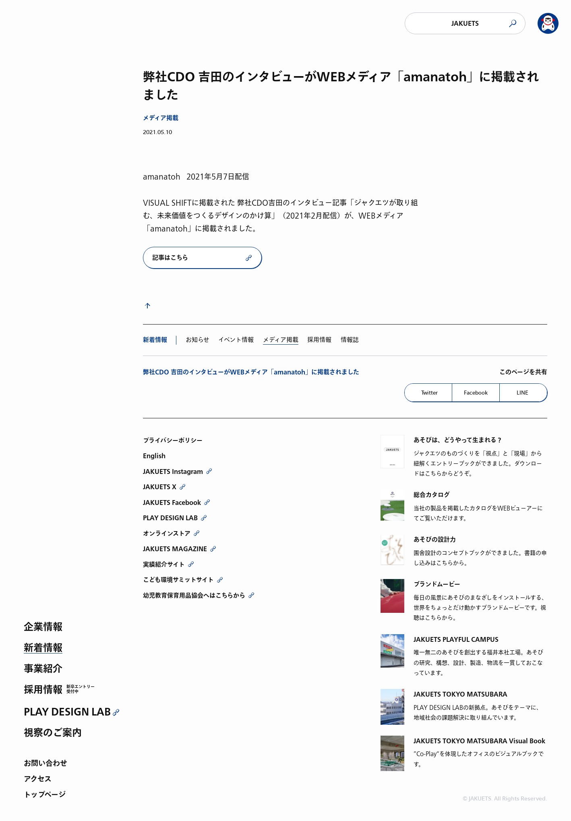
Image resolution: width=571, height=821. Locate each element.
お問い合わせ (45, 764)
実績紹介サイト (164, 564)
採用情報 (43, 690)
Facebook (476, 392)
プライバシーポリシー (173, 440)
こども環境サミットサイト (178, 579)
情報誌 (350, 339)
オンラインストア (166, 533)
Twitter (429, 392)
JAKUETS (465, 23)
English (154, 455)
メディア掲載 (160, 118)
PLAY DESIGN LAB (67, 712)
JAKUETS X (159, 486)
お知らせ (197, 339)
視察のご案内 (53, 733)
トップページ (45, 795)
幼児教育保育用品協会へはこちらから (194, 595)
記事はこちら (170, 258)
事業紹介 (43, 669)
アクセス (38, 780)
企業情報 (43, 627)
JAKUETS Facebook (172, 502)
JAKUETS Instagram (173, 471)
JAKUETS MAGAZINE (175, 548)
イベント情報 (236, 339)
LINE (522, 392)
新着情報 (43, 648)
